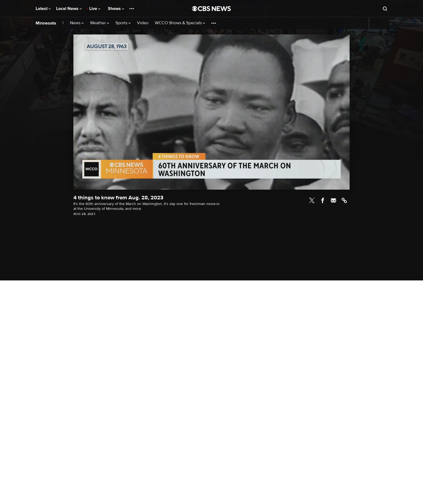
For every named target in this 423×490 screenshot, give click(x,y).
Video (142, 23)
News (77, 23)
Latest (43, 8)
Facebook (322, 200)
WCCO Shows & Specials (180, 23)
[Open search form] (385, 8)
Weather (99, 23)
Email (333, 200)
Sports (123, 23)
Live (94, 8)
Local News (69, 8)
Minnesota (46, 23)
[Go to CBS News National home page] (211, 8)
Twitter (312, 200)
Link (344, 200)
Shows (116, 8)
